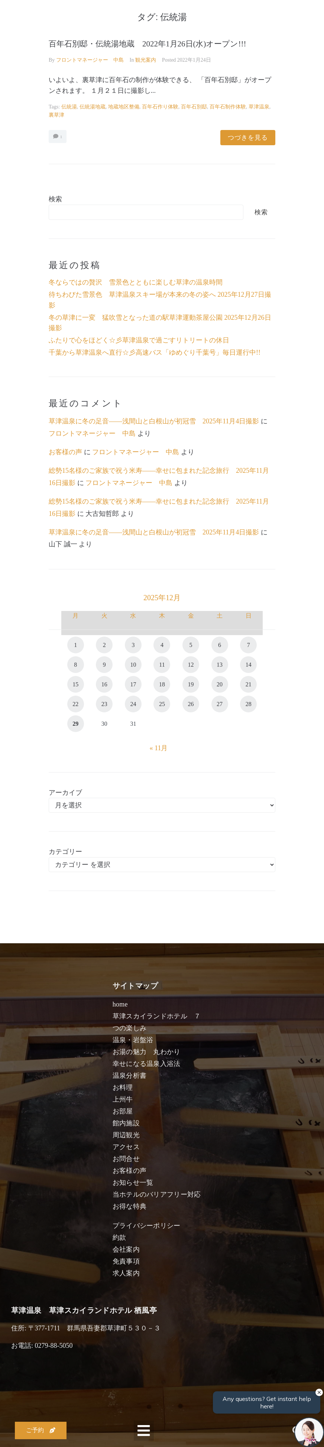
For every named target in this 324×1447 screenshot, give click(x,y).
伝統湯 (69, 107)
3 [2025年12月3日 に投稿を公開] (133, 645)
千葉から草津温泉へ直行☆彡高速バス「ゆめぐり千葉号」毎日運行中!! (154, 352)
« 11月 (159, 748)
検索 (55, 199)
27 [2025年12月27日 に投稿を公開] (220, 704)
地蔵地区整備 (123, 107)
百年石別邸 (194, 107)
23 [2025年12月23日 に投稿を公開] (104, 704)
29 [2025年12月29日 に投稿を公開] (75, 724)
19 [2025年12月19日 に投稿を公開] (191, 684)
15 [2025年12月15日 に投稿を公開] (75, 684)
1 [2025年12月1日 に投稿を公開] (75, 645)
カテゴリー (65, 851)
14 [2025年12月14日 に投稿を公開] (249, 664)
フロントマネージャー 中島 (90, 60)
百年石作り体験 (160, 107)
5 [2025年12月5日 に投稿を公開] (190, 645)
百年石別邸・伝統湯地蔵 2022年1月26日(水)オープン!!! (147, 43)
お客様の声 (65, 452)
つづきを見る (248, 137)
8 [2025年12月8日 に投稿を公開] (75, 664)
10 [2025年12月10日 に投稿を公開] (133, 664)
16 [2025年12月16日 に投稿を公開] (104, 684)
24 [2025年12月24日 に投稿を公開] (133, 704)
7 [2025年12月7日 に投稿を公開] (248, 645)
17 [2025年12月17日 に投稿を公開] (133, 684)
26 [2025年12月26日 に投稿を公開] (191, 704)
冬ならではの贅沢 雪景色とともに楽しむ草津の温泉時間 (136, 282)
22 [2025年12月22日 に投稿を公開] (75, 704)
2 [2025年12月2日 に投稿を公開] (104, 645)
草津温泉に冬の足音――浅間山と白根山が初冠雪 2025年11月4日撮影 (154, 421)
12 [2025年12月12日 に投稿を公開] (191, 664)
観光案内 (145, 60)
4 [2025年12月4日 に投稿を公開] (162, 645)
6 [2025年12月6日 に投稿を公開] (219, 645)
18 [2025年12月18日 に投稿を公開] (162, 684)
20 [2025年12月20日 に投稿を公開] (220, 684)
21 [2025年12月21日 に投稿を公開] (249, 684)
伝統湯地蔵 (93, 107)
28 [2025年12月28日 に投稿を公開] (249, 704)
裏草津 (56, 115)
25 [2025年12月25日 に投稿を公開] (162, 704)
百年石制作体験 (228, 107)
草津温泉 (259, 107)
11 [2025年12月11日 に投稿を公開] (162, 664)
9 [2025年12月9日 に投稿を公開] (104, 664)
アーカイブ (65, 792)
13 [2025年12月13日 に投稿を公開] (220, 664)
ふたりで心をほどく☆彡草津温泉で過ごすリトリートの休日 (139, 340)
